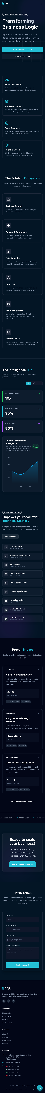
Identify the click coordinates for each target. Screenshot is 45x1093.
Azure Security (7, 1022)
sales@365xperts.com (13, 1062)
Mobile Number (12, 925)
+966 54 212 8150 (14, 1069)
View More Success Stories (22, 802)
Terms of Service (22, 1089)
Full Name (10, 915)
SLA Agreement (34, 1089)
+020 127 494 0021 (14, 1076)
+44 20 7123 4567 (14, 1066)
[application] (22, 472)
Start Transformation (22, 49)
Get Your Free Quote (22, 865)
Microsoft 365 (6, 1013)
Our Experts (6, 1037)
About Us (5, 1034)
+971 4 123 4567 (13, 1072)
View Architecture (22, 57)
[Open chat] (40, 1088)
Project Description (13, 945)
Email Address (11, 935)
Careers (5, 1043)
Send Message (22, 965)
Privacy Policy (10, 1089)
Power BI (5, 1019)
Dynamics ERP (7, 1016)
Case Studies (6, 1040)
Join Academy (10, 536)
